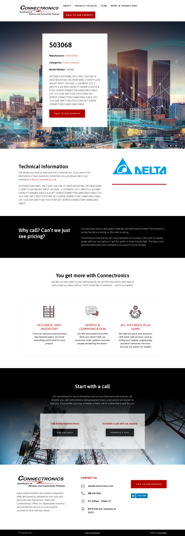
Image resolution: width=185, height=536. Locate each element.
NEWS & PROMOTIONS (124, 6)
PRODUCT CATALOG (86, 6)
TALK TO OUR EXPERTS (79, 15)
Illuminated (162, 533)
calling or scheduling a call (43, 179)
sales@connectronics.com (100, 486)
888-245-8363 (69, 432)
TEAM (104, 6)
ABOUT (67, 6)
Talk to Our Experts (67, 114)
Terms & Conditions (92, 533)
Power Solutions (71, 62)
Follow (142, 496)
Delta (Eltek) (71, 55)
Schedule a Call (116, 432)
